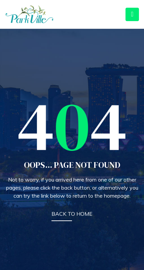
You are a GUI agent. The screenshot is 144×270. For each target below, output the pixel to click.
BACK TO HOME (72, 213)
